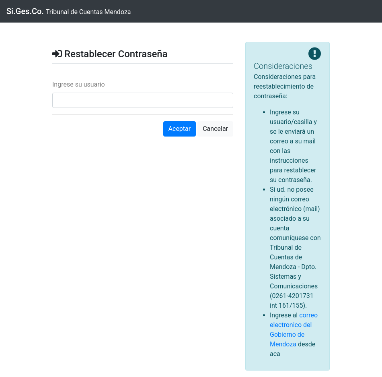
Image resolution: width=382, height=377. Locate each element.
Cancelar (215, 129)
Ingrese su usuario (78, 84)
